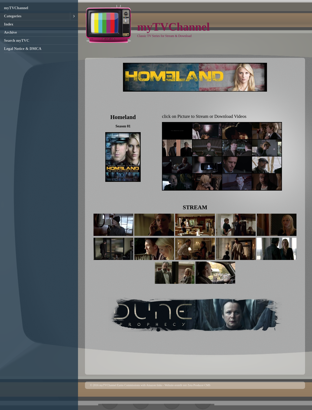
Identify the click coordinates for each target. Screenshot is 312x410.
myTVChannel (16, 8)
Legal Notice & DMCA (22, 49)
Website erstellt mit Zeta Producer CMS (187, 399)
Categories (12, 16)
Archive (10, 32)
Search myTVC (16, 40)
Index (8, 24)
